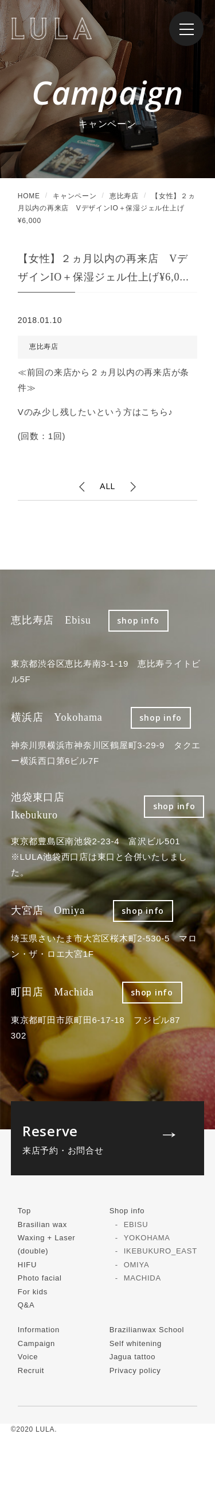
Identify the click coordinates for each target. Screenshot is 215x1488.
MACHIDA (142, 1278)
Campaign (36, 1343)
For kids (33, 1291)
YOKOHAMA (147, 1237)
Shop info (127, 1210)
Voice (28, 1356)
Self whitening (136, 1343)
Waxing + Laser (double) (47, 1244)
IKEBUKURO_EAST (160, 1251)
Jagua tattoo (133, 1356)
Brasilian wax (42, 1224)
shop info (138, 620)
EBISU (136, 1224)
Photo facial (40, 1278)
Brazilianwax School (147, 1329)
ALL (107, 485)
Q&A (26, 1305)
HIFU (27, 1264)
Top (24, 1210)
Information (39, 1329)
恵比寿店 (43, 347)
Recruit (31, 1370)
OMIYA (137, 1264)
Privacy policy (135, 1370)
